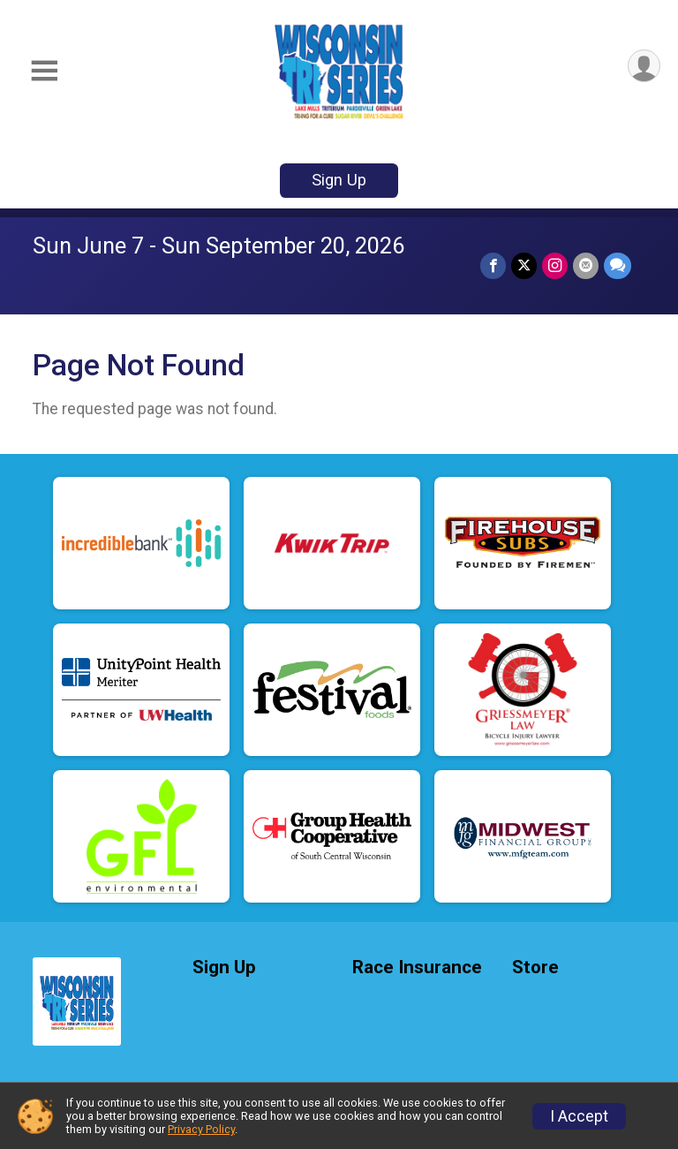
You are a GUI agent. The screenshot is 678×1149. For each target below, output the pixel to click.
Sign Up (339, 179)
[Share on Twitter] (524, 265)
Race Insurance (417, 967)
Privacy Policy (201, 1129)
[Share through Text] (617, 265)
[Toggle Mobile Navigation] (44, 71)
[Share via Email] (586, 265)
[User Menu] (644, 65)
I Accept (579, 1116)
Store (535, 967)
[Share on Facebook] (493, 265)
